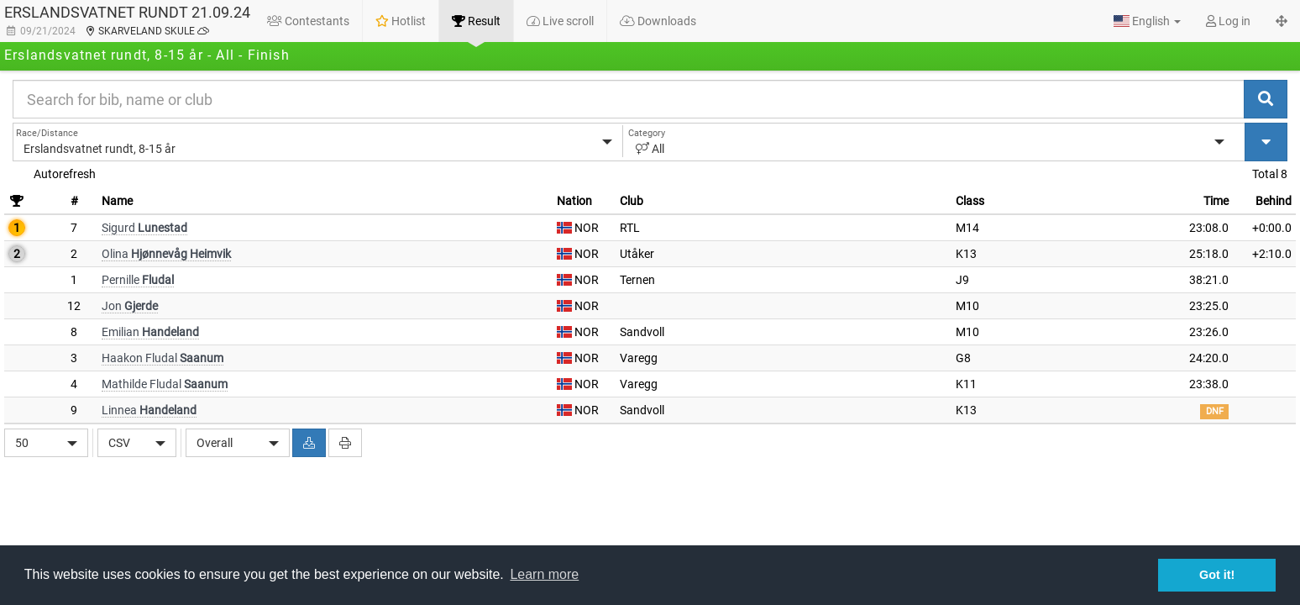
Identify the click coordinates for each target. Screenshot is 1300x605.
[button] (1147, 21)
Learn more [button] (544, 574)
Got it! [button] (1216, 574)
